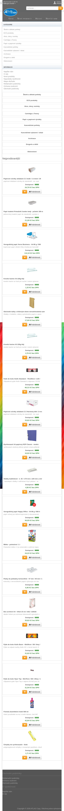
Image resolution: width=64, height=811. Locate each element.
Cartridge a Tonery (10, 40)
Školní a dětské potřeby (12, 29)
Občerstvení (8, 61)
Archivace (7, 54)
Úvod (11, 18)
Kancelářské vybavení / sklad (14, 50)
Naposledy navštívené (12, 79)
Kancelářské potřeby (11, 47)
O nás (6, 74)
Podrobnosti (34, 192)
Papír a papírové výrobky (12, 43)
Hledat (38, 18)
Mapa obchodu (9, 81)
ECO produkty (9, 33)
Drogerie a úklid (9, 57)
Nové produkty (24, 18)
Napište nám (51, 18)
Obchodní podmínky (11, 89)
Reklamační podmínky (12, 84)
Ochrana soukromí (11, 86)
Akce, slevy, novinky (11, 36)
